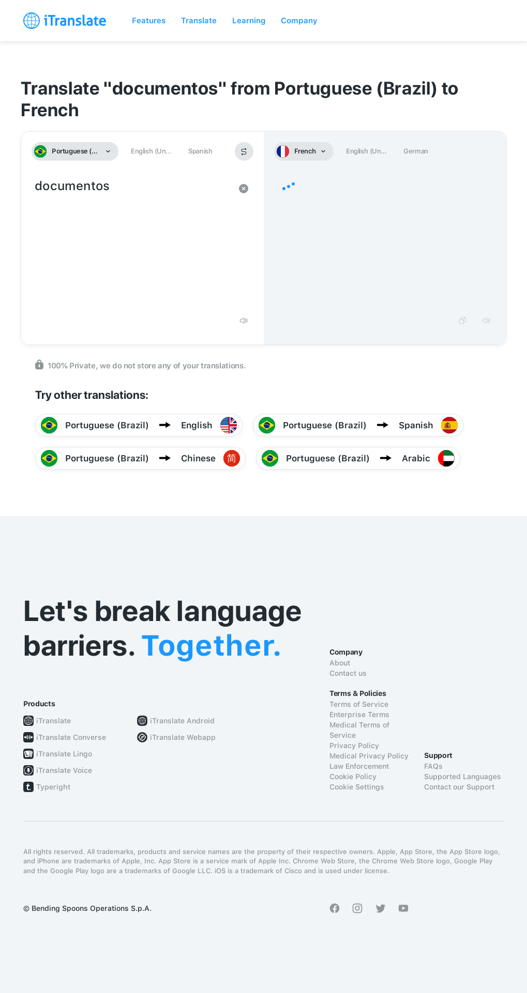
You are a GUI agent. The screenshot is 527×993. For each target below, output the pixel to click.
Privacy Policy (354, 745)
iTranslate (53, 721)
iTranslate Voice (64, 770)
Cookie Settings (356, 787)
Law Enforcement (359, 766)
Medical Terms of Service (359, 730)
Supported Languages (462, 776)
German (415, 151)
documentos (132, 242)
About (339, 663)
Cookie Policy (353, 776)
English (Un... (151, 151)
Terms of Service (358, 704)
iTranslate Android (182, 721)
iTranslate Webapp (183, 737)
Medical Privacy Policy (369, 756)
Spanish (200, 151)
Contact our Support (459, 787)
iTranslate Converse (71, 737)
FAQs (433, 766)
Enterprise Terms (359, 714)
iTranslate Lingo (64, 754)
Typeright (53, 787)
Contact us (348, 673)
